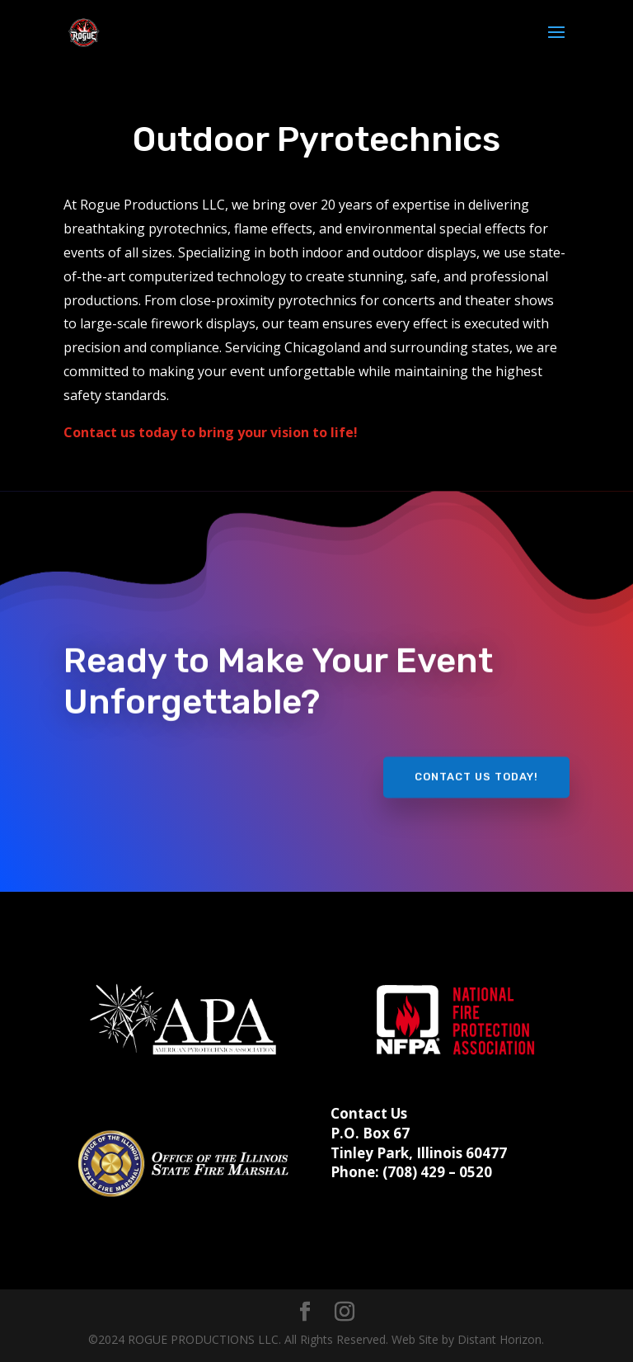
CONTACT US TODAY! (476, 768)
